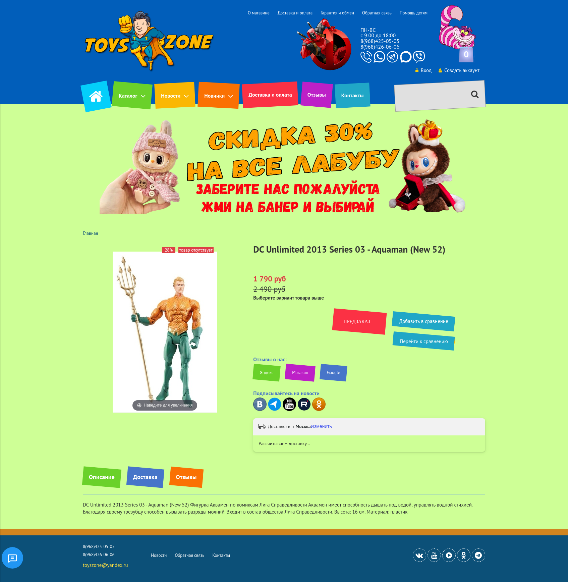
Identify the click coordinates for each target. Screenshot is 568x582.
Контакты (352, 95)
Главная (90, 233)
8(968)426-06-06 (379, 46)
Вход (423, 70)
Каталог (128, 95)
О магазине (259, 13)
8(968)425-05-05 (379, 41)
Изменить (321, 426)
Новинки (214, 95)
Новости (170, 95)
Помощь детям (414, 13)
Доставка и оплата (295, 13)
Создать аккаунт (459, 70)
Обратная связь (377, 13)
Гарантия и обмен (337, 13)
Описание (102, 477)
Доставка (145, 477)
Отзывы (316, 94)
